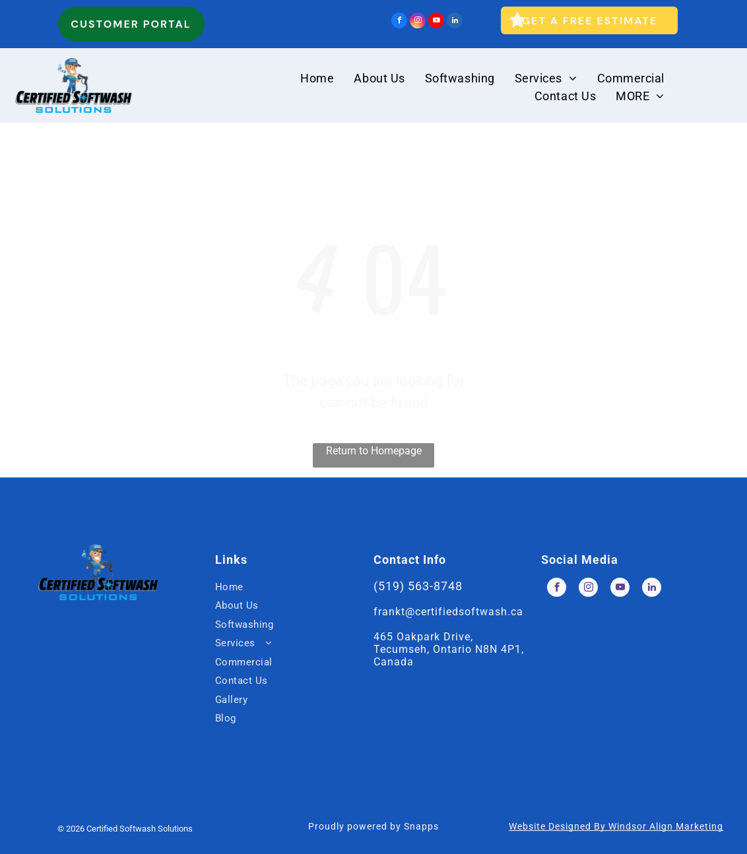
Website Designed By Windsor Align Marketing (616, 826)
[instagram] (418, 22)
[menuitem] (317, 78)
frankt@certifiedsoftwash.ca (448, 611)
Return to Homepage (374, 450)
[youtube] (436, 22)
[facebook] (399, 22)
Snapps (421, 826)
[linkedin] (455, 22)
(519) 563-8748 (418, 586)
